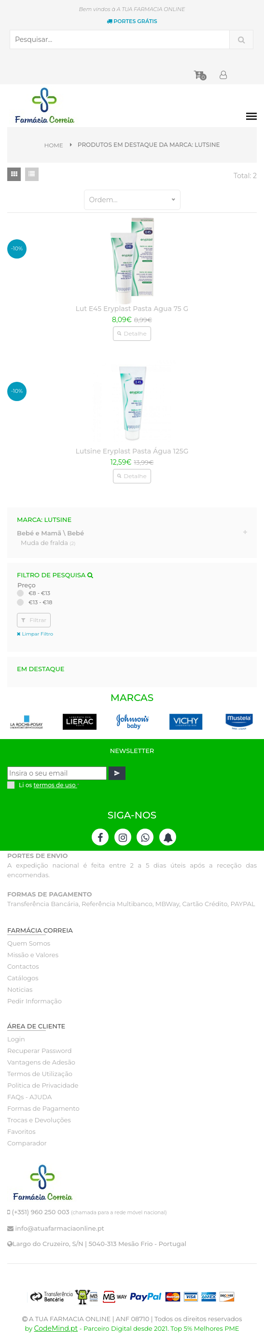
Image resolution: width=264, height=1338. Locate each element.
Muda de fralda (48, 542)
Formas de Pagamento (43, 1108)
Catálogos (23, 978)
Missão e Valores (32, 955)
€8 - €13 (39, 593)
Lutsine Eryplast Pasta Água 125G (131, 451)
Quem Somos (28, 943)
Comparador (27, 1143)
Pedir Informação (34, 1001)
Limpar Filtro (35, 634)
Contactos (23, 966)
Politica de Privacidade (42, 1085)
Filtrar (33, 620)
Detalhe (131, 333)
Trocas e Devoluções (39, 1120)
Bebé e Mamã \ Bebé (50, 533)
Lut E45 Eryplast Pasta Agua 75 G (132, 308)
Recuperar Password (39, 1050)
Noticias (19, 989)
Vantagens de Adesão (41, 1062)
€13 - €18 (40, 602)
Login (16, 1039)
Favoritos (21, 1131)
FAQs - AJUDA (29, 1097)
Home (53, 145)
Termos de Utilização (39, 1074)
